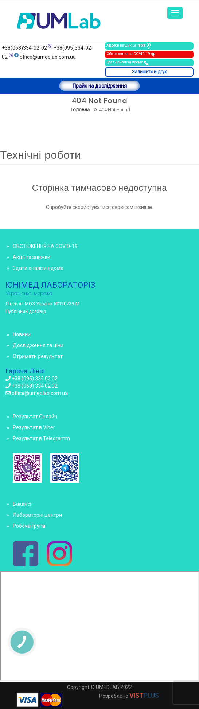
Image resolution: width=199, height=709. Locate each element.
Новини (22, 334)
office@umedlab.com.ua (48, 57)
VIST (144, 695)
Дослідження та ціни (38, 345)
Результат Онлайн (35, 416)
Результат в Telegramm (41, 438)
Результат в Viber (34, 427)
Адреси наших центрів (129, 46)
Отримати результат (38, 356)
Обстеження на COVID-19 (131, 54)
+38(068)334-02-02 (24, 48)
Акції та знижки (31, 257)
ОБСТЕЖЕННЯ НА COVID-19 (45, 246)
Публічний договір (25, 311)
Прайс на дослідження (100, 86)
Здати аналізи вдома (127, 63)
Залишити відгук (149, 71)
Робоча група (29, 526)
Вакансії (22, 504)
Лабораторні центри (37, 515)
